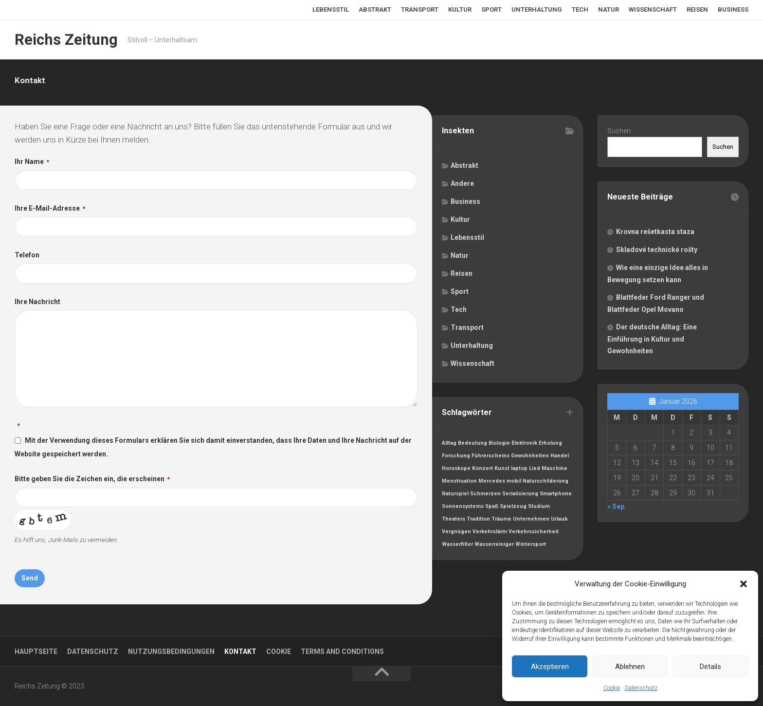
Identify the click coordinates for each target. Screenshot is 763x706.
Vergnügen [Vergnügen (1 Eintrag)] (457, 533)
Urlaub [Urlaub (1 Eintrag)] (559, 520)
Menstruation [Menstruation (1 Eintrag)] (459, 482)
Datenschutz (641, 688)
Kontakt (240, 651)
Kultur (460, 9)
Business (733, 9)
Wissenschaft (653, 9)
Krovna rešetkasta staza (656, 233)
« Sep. (617, 509)
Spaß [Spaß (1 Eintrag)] (492, 508)
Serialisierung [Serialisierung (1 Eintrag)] (521, 495)
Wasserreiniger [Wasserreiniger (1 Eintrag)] (494, 546)
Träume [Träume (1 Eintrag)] (502, 520)
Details (710, 666)
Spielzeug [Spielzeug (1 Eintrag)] (513, 508)
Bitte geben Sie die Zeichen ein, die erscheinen (92, 482)
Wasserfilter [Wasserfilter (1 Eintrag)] (457, 546)
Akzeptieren (550, 666)
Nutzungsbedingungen (171, 651)
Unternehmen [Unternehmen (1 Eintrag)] (531, 520)
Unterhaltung (536, 9)
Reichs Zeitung (64, 39)
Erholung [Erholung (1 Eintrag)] (551, 444)
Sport (491, 9)
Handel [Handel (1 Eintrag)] (560, 457)
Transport (419, 9)
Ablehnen (630, 666)
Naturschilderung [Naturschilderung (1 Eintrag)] (546, 482)
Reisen (697, 9)
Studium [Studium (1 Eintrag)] (539, 508)
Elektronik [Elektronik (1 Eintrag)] (525, 444)
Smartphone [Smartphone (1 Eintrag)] (556, 495)
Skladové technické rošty (657, 251)
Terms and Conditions (342, 651)
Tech (580, 9)
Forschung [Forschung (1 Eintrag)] (456, 457)
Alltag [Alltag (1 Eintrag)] (449, 444)
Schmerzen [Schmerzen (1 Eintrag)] (486, 495)
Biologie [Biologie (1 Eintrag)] (499, 444)
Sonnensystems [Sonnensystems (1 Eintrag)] (463, 508)
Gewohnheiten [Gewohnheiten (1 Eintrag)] (530, 457)
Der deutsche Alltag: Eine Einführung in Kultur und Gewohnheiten (652, 340)
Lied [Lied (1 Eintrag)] (535, 470)
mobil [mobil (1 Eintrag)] (514, 482)
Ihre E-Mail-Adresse (50, 209)
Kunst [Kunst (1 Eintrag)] (502, 470)
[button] (743, 584)
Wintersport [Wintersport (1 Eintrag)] (531, 546)
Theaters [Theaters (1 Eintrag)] (454, 520)
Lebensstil (330, 9)
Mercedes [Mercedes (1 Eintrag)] (492, 482)
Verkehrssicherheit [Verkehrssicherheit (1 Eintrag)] (534, 533)
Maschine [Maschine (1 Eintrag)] (555, 470)
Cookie (611, 688)
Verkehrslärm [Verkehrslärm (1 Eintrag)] (490, 533)
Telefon (27, 257)
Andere (462, 184)
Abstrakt (375, 9)
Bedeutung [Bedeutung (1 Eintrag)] (473, 444)
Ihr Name (32, 161)
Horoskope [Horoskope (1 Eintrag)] (456, 470)
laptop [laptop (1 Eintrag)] (519, 470)
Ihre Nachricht (37, 304)
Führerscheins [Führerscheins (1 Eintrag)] (491, 457)
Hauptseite (36, 651)
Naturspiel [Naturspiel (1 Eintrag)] (455, 495)
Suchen (619, 131)
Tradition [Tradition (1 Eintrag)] (478, 520)
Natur (608, 9)
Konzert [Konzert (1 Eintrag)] (482, 470)
